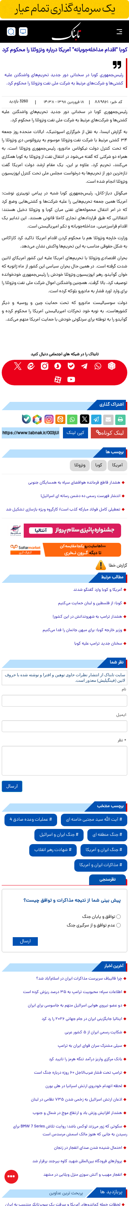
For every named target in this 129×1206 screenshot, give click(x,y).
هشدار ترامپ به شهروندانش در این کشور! (87, 617)
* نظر (122, 741)
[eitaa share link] (60, 420)
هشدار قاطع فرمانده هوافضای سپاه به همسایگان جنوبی (74, 483)
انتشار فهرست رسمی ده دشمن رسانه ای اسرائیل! (80, 496)
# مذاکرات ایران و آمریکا (100, 865)
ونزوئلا (79, 465)
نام (124, 690)
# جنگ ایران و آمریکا (104, 850)
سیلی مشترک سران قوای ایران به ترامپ (90, 1046)
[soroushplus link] (58, 366)
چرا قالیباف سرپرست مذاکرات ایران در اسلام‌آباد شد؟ (79, 979)
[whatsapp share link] (72, 420)
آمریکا (117, 465)
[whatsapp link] (98, 366)
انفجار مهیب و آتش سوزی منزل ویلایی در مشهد (82, 1175)
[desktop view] (23, 31)
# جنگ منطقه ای (107, 835)
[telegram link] (84, 366)
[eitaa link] (31, 366)
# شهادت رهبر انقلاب (53, 850)
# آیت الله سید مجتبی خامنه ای (94, 820)
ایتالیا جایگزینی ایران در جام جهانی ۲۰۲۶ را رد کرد (82, 1019)
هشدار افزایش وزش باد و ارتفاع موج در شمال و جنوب (77, 1113)
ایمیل (121, 715)
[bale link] (71, 366)
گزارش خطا (118, 566)
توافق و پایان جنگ (98, 917)
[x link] (17, 366)
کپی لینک (75, 433)
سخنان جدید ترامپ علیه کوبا (98, 644)
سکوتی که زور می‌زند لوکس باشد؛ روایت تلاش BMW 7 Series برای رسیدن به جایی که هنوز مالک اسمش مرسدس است (70, 1131)
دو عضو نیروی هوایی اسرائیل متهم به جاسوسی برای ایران (75, 1006)
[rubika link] (111, 366)
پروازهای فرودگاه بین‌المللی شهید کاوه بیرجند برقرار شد (77, 1161)
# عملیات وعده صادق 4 (31, 820)
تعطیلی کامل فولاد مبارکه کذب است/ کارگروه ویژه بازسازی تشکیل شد (63, 510)
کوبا (98, 465)
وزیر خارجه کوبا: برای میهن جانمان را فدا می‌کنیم (82, 630)
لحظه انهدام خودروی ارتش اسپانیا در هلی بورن (83, 1086)
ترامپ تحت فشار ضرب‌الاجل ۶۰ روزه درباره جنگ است (78, 1073)
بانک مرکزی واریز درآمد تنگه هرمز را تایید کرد (85, 1059)
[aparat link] (58, 379)
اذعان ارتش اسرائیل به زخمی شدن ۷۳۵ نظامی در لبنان (76, 1100)
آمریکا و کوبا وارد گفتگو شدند (97, 590)
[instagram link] (44, 366)
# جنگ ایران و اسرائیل (59, 835)
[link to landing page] (66, 31)
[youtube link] (71, 379)
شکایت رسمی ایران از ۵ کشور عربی (93, 1033)
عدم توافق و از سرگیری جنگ (91, 925)
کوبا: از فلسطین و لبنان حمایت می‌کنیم (90, 603)
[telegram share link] (96, 420)
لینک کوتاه (110, 433)
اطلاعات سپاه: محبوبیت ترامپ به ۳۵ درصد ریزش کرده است (72, 992)
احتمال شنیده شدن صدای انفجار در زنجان (88, 1148)
